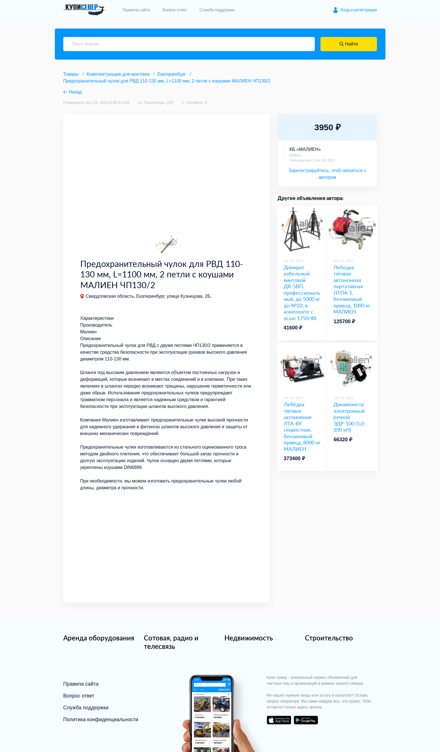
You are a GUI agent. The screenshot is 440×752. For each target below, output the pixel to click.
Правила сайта (136, 10)
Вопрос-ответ (174, 10)
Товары (71, 74)
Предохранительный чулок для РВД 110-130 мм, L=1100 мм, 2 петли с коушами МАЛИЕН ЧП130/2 (166, 81)
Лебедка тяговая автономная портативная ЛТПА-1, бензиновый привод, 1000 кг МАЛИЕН (351, 289)
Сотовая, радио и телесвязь (171, 642)
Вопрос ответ (79, 696)
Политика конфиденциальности (100, 719)
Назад (75, 92)
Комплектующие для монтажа (118, 74)
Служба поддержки (217, 10)
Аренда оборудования (98, 638)
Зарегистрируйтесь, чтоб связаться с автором (327, 174)
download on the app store (279, 720)
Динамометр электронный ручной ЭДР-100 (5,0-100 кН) (349, 417)
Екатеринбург (171, 74)
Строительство (329, 638)
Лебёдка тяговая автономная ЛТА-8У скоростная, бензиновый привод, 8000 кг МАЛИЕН (302, 426)
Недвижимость (248, 638)
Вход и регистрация (359, 10)
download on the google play (306, 720)
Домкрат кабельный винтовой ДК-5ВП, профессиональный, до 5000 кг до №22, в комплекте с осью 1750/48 (302, 292)
